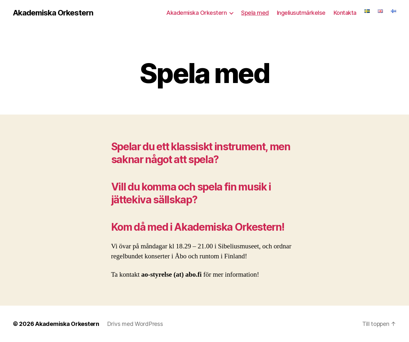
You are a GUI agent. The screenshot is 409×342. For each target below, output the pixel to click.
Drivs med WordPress (135, 323)
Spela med (255, 12)
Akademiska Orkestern (53, 13)
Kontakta (345, 12)
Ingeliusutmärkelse (301, 12)
